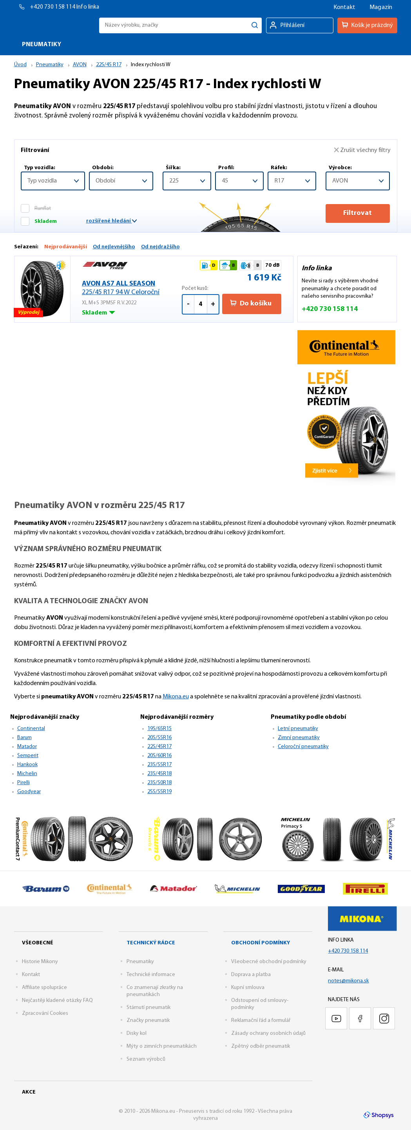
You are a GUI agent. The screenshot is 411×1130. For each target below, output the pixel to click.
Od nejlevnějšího (114, 247)
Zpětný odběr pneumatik (260, 1046)
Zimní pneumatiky (299, 738)
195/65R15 (159, 729)
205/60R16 (159, 756)
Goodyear (29, 792)
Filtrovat (357, 213)
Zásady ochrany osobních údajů (268, 1033)
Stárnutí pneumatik (148, 1008)
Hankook (27, 765)
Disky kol (137, 1033)
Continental (31, 729)
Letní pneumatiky (298, 729)
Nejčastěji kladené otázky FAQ (57, 1000)
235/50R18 (159, 783)
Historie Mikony (40, 962)
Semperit (27, 756)
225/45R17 (159, 747)
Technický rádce (151, 943)
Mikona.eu (176, 697)
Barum (24, 738)
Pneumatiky (140, 962)
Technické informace (151, 975)
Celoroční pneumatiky (303, 747)
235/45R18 (159, 774)
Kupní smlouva (247, 988)
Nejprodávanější (65, 247)
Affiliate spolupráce (44, 988)
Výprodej (29, 313)
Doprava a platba (251, 975)
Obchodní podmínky (260, 943)
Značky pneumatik (148, 1020)
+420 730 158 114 (53, 7)
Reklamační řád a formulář (260, 1020)
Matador (27, 747)
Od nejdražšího (160, 247)
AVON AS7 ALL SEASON (132, 288)
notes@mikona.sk (348, 981)
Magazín (380, 7)
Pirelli (23, 783)
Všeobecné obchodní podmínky (268, 962)
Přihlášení (292, 25)
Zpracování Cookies (45, 1013)
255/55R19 (159, 792)
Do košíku (251, 303)
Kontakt (344, 7)
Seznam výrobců (146, 1059)
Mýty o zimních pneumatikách (162, 1046)
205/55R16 (159, 738)
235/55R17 (159, 765)
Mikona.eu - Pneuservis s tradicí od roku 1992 (54, 25)
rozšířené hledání (111, 221)
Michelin (27, 774)
